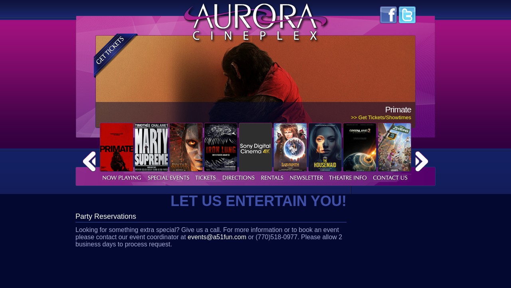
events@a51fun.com (217, 237)
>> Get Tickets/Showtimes (381, 117)
